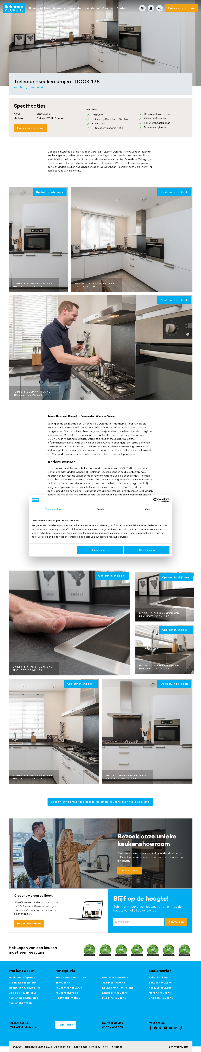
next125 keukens (160, 987)
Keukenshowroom (21, 1002)
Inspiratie (75, 8)
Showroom (59, 8)
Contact (122, 8)
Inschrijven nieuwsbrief (25, 987)
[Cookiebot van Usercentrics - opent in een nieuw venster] (155, 500)
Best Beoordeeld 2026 (70, 977)
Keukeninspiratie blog (23, 997)
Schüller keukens (160, 982)
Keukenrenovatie (66, 992)
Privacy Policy (99, 1046)
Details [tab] (101, 509)
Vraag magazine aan (23, 982)
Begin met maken (29, 923)
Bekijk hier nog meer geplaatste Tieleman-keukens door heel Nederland (100, 801)
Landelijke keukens (115, 992)
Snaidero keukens (161, 997)
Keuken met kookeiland (118, 987)
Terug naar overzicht (31, 87)
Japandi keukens (113, 982)
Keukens (44, 8)
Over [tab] (148, 509)
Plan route (66, 1024)
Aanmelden (176, 921)
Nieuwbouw (92, 8)
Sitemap (117, 1046)
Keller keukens (159, 977)
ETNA (50, 118)
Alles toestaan (147, 550)
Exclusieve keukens (115, 977)
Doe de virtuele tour (22, 992)
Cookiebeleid (62, 1046)
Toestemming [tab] (53, 509)
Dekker (41, 118)
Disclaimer (80, 1046)
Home (32, 8)
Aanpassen (100, 550)
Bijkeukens (62, 982)
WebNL (178, 1046)
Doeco (59, 118)
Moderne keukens (114, 997)
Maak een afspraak (181, 8)
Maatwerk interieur (68, 997)
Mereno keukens (160, 992)
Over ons (107, 8)
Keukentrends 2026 (68, 987)
